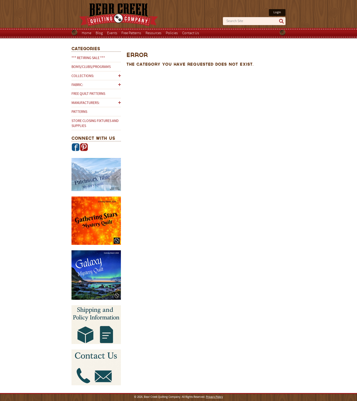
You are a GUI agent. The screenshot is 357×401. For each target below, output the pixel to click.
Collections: (82, 76)
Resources (153, 33)
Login (277, 12)
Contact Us (190, 33)
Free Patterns (131, 33)
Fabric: (77, 85)
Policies (172, 33)
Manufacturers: (85, 103)
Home (86, 33)
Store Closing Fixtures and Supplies (95, 123)
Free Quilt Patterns (88, 94)
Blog (99, 33)
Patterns (79, 112)
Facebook (75, 147)
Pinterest (84, 147)
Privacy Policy (214, 397)
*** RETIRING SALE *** (88, 58)
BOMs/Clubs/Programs (91, 67)
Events (112, 33)
